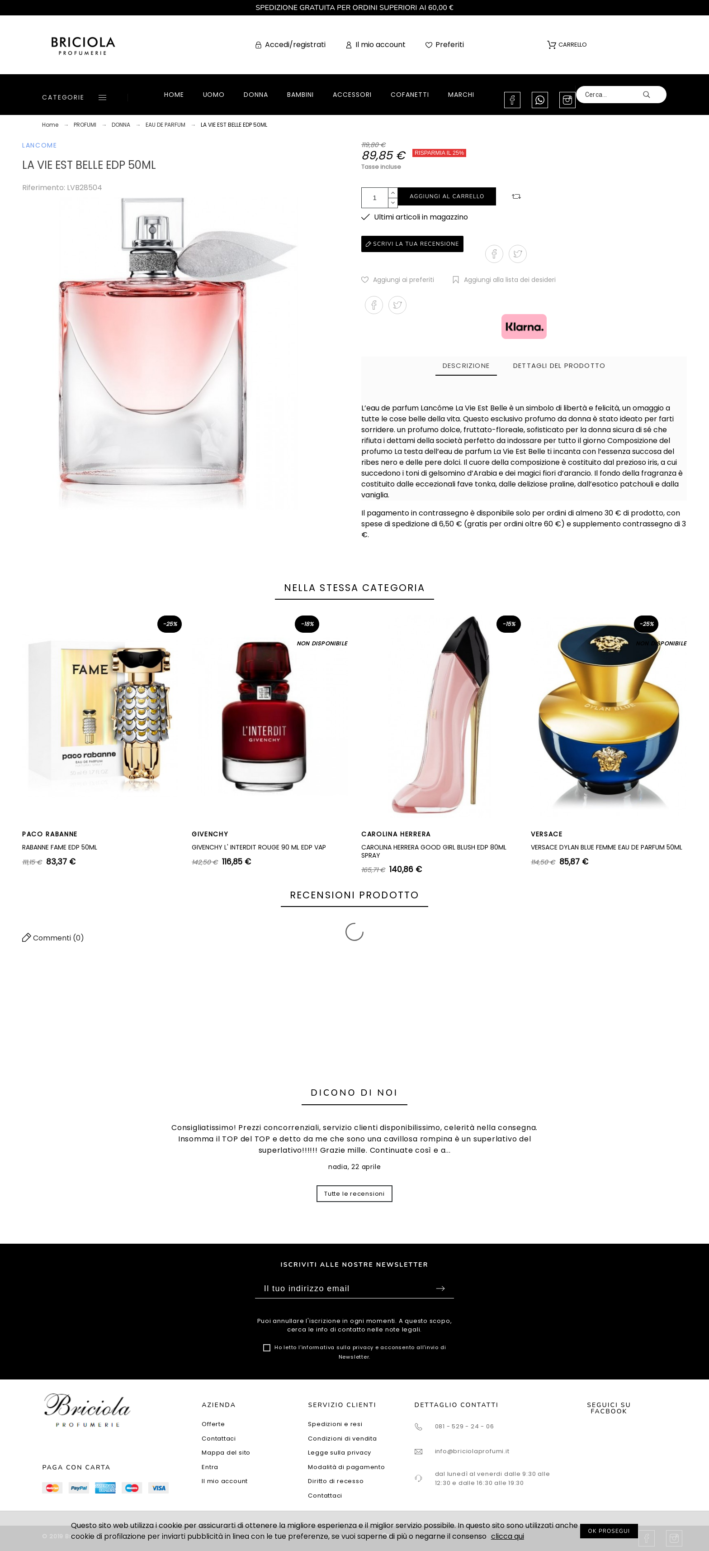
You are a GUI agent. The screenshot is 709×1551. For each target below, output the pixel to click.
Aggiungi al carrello (447, 196)
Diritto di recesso (336, 1481)
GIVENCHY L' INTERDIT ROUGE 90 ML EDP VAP (259, 847)
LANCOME (39, 145)
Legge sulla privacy (339, 1452)
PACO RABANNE (50, 834)
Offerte (213, 1424)
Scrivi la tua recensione (412, 244)
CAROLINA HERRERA (396, 834)
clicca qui (507, 1536)
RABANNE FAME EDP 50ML (59, 847)
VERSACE (547, 834)
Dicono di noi (354, 1093)
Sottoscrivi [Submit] (440, 1288)
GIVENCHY (210, 834)
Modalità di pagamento (346, 1467)
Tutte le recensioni (354, 1193)
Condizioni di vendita (342, 1438)
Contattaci (219, 1438)
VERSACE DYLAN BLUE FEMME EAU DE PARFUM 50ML (606, 847)
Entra (210, 1467)
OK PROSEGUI (609, 1531)
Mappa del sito (226, 1452)
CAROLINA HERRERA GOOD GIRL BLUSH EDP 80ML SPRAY (433, 851)
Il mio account (225, 1481)
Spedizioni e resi (335, 1424)
